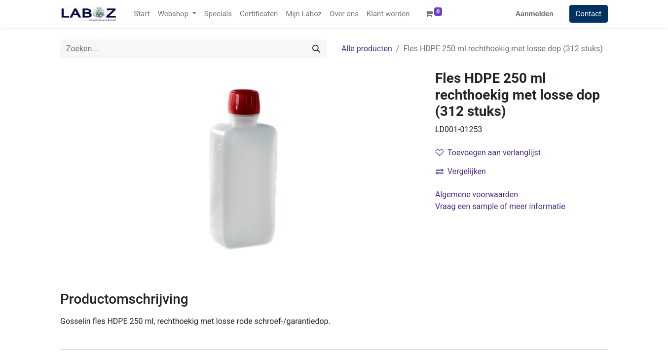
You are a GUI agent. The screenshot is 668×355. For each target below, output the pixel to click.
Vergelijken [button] (461, 171)
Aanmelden (535, 13)
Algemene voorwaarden (476, 194)
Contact (588, 13)
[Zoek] (316, 48)
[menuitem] (141, 14)
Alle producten (366, 48)
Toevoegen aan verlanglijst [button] (488, 152)
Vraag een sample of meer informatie (501, 206)
